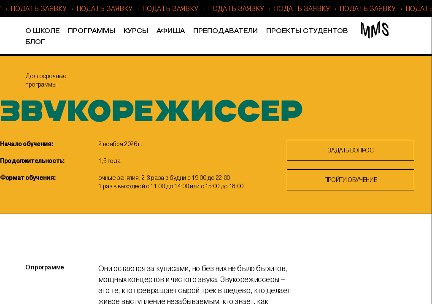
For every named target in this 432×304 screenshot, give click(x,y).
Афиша (171, 31)
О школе (42, 31)
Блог (35, 42)
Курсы (136, 31)
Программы (91, 31)
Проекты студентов (307, 31)
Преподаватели (225, 31)
